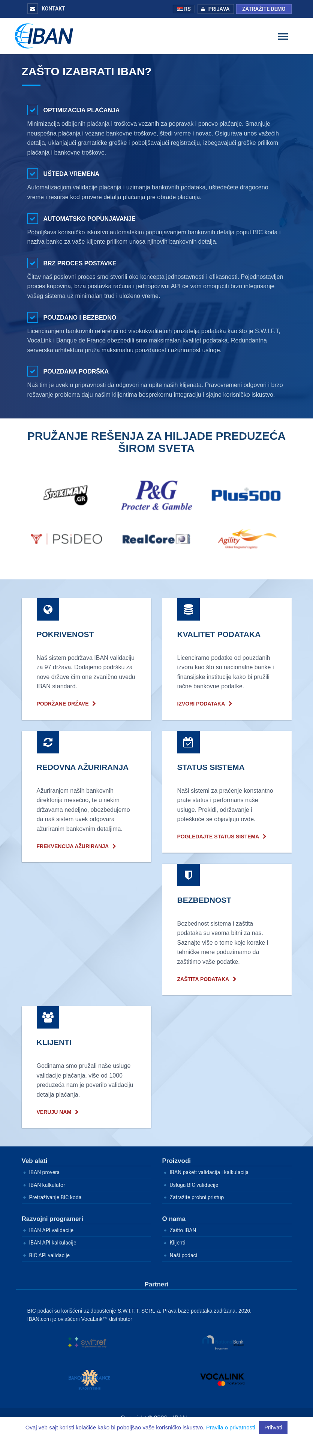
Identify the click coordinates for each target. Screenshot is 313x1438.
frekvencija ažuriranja (73, 846)
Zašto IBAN (183, 1230)
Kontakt (46, 9)
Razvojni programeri (52, 1218)
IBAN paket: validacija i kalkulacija (209, 1172)
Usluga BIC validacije (194, 1185)
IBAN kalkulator (47, 1185)
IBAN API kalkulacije (52, 1243)
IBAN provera (44, 1172)
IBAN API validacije (51, 1230)
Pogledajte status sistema (218, 837)
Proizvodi (176, 1160)
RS (184, 9)
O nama (174, 1218)
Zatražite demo (264, 9)
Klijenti (178, 1243)
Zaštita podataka (203, 979)
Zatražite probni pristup (197, 1197)
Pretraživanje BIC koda (55, 1197)
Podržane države (63, 704)
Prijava (214, 9)
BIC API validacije (49, 1255)
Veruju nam (54, 1112)
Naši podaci (184, 1255)
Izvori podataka (201, 704)
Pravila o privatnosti (230, 1427)
